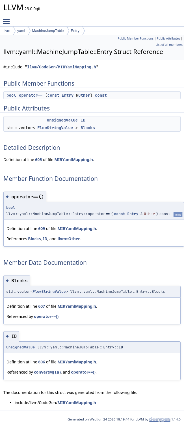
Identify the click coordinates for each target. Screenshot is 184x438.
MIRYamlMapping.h (73, 159)
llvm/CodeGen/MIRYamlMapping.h (61, 67)
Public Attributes (168, 38)
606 (41, 362)
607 (41, 306)
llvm (7, 31)
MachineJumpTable (48, 31)
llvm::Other (69, 238)
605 (38, 159)
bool (11, 95)
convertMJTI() (47, 372)
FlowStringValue (55, 127)
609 (41, 228)
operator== (31, 95)
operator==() (46, 316)
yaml (21, 31)
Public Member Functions (135, 38)
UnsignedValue (62, 120)
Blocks (88, 127)
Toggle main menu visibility (7, 19)
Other (84, 95)
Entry (75, 31)
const (53, 95)
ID (83, 120)
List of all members (169, 45)
